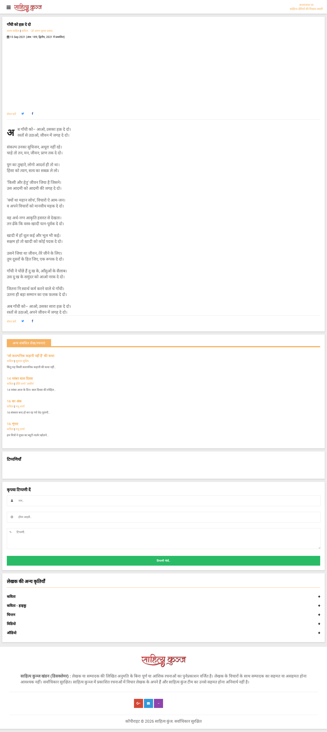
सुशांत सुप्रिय (22, 361)
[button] (22, 113)
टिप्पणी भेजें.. (163, 560)
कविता (25, 30)
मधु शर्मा (20, 406)
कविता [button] (163, 596)
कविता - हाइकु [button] (163, 605)
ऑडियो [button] (163, 633)
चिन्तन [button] (163, 614)
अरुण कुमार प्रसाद (41, 30)
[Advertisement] (163, 73)
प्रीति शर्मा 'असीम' (25, 383)
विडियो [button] (163, 623)
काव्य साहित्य (13, 30)
